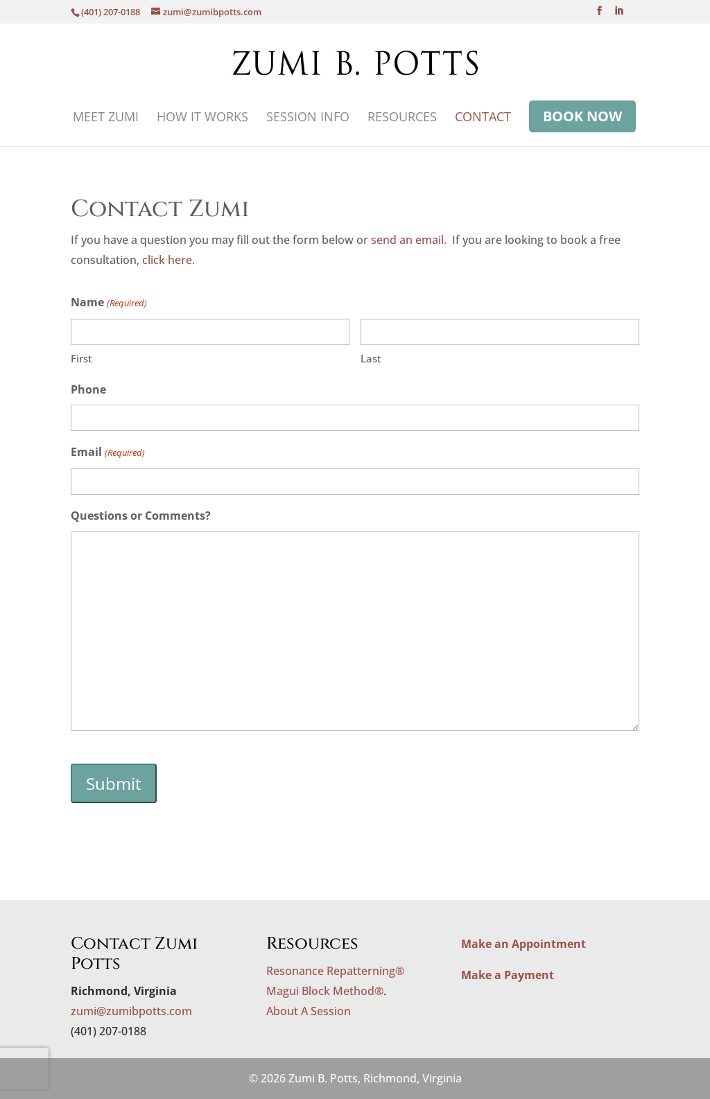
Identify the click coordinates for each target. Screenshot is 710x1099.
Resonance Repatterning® (335, 970)
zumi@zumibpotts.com (131, 1011)
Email (107, 453)
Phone (88, 389)
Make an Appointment (523, 943)
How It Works (202, 118)
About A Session (308, 1011)
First (81, 358)
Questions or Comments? (141, 515)
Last (371, 358)
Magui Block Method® (324, 991)
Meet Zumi (106, 118)
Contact (483, 118)
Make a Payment (507, 975)
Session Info (307, 118)
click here (167, 259)
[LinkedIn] (618, 15)
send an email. (409, 239)
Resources (402, 118)
